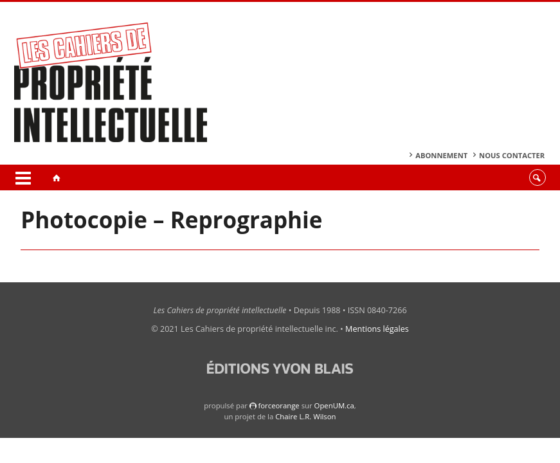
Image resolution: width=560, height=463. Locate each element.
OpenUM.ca (334, 405)
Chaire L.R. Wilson (305, 416)
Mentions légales (377, 328)
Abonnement (441, 155)
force (278, 405)
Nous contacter (512, 155)
